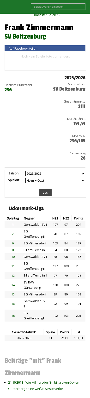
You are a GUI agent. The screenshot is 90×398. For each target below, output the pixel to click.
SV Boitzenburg (25, 36)
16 (13, 303)
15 (13, 294)
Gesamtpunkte (74, 101)
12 (13, 275)
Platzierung (77, 153)
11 (13, 266)
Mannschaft (76, 84)
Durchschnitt (76, 118)
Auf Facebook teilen (23, 48)
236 (8, 90)
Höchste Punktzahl (18, 85)
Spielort (13, 180)
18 (13, 315)
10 (13, 256)
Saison (13, 173)
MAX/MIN (78, 136)
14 (13, 285)
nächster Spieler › (47, 15)
